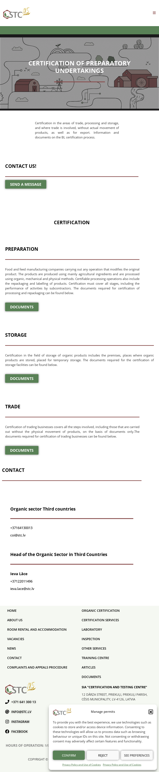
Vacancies (15, 639)
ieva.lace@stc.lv (22, 588)
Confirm (69, 755)
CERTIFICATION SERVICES (100, 620)
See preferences (137, 755)
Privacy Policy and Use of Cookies (81, 764)
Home (11, 610)
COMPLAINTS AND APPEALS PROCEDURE (37, 667)
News (11, 648)
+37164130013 (21, 528)
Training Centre (95, 658)
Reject (103, 755)
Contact (14, 658)
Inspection (91, 639)
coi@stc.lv (18, 535)
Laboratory (92, 629)
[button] (151, 712)
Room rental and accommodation (37, 629)
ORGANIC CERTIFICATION (101, 610)
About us (14, 620)
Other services (94, 648)
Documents (91, 677)
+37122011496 (21, 581)
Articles (88, 667)
